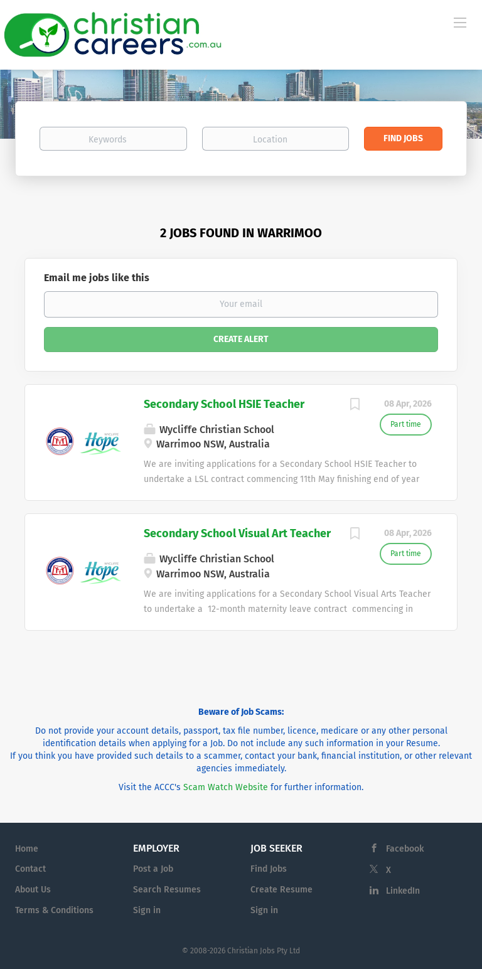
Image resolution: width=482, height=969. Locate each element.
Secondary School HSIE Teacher (224, 404)
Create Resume (281, 889)
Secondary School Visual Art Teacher (237, 533)
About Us (33, 889)
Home (26, 848)
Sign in (147, 910)
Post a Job (153, 869)
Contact (30, 869)
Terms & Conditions (54, 910)
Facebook (405, 848)
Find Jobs (403, 138)
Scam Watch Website (225, 787)
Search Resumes (167, 889)
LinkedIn (403, 891)
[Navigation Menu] (460, 22)
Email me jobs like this (96, 278)
